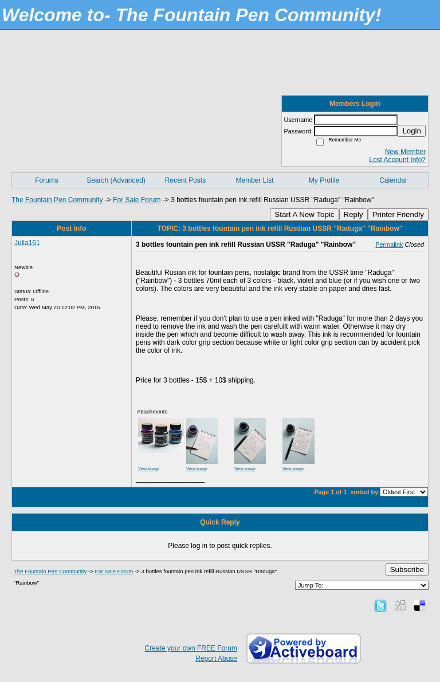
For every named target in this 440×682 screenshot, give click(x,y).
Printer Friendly (398, 214)
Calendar (393, 180)
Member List (254, 180)
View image (148, 468)
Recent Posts (185, 180)
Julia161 (27, 243)
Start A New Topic (304, 214)
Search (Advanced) (116, 180)
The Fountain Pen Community (57, 200)
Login (411, 131)
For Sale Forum (136, 200)
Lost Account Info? (397, 160)
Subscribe (407, 569)
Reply (353, 214)
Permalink (389, 244)
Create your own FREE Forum (191, 648)
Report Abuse (216, 659)
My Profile (324, 180)
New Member (405, 152)
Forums (46, 180)
